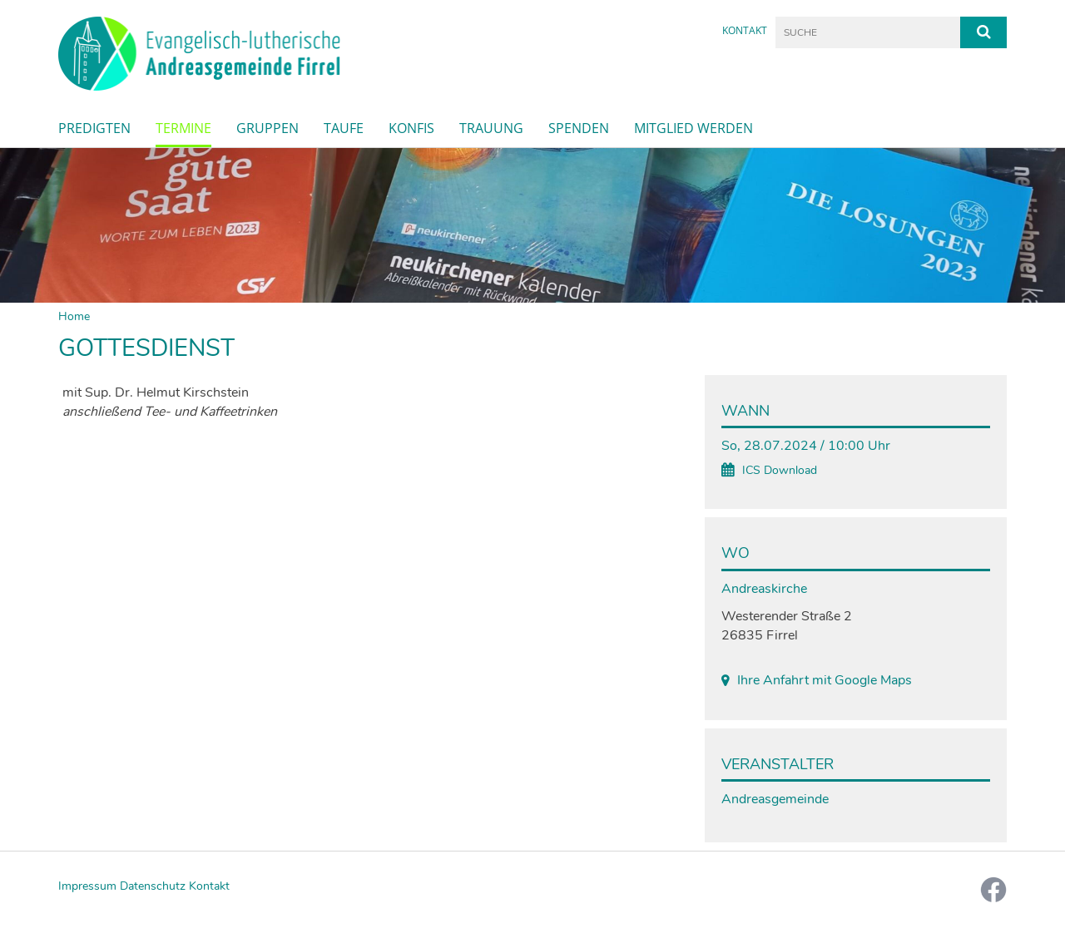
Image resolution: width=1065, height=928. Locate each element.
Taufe (344, 128)
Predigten (94, 128)
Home (74, 316)
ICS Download (779, 470)
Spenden (578, 128)
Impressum (87, 886)
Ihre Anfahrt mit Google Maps (824, 680)
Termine (183, 128)
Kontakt (744, 30)
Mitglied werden (693, 128)
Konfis (411, 128)
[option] (532, 226)
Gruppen (267, 128)
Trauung (491, 128)
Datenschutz (153, 886)
